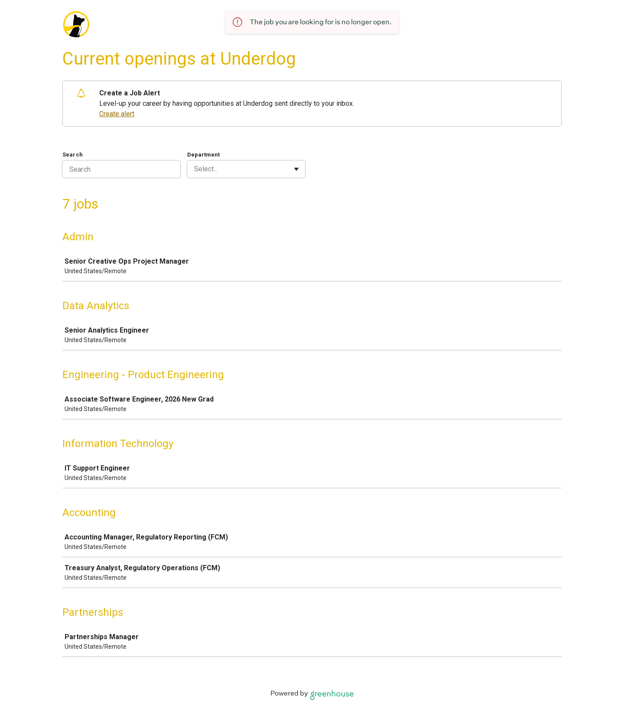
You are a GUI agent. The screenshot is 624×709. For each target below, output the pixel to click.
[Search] (121, 169)
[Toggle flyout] (296, 169)
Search (72, 154)
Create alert (116, 114)
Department (203, 154)
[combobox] (195, 169)
